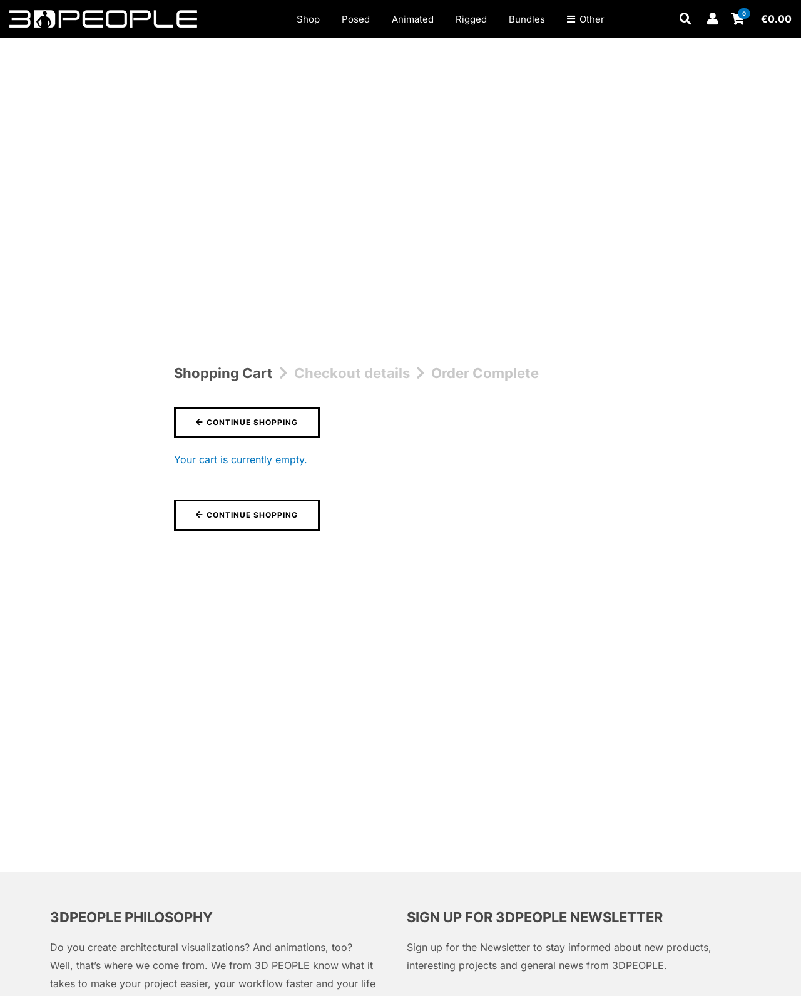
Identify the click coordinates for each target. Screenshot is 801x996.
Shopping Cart (223, 373)
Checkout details (352, 373)
